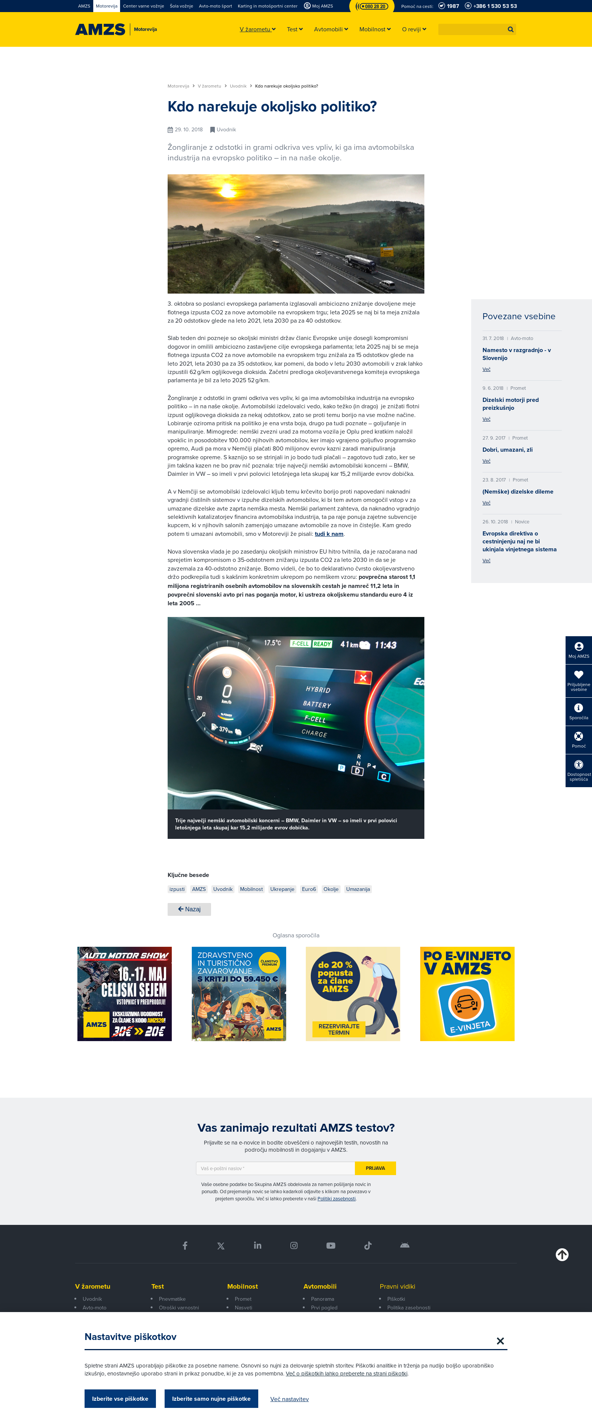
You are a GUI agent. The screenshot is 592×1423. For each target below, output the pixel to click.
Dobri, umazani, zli (508, 449)
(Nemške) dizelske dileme (518, 491)
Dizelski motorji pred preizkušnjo (511, 403)
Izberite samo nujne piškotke (211, 1398)
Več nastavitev (289, 1399)
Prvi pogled (324, 1307)
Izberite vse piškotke (120, 1398)
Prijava (375, 1168)
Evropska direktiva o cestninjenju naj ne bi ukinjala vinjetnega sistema (520, 541)
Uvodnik (241, 86)
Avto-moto (94, 1307)
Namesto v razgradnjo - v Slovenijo (517, 354)
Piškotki (396, 1299)
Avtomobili (320, 1286)
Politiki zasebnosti (337, 1198)
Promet (243, 1299)
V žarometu (212, 86)
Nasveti (243, 1307)
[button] (511, 29)
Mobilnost (242, 1286)
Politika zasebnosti (408, 1307)
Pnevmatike (172, 1299)
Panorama (322, 1299)
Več (486, 369)
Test (157, 1286)
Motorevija (181, 86)
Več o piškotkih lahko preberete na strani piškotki (346, 1373)
